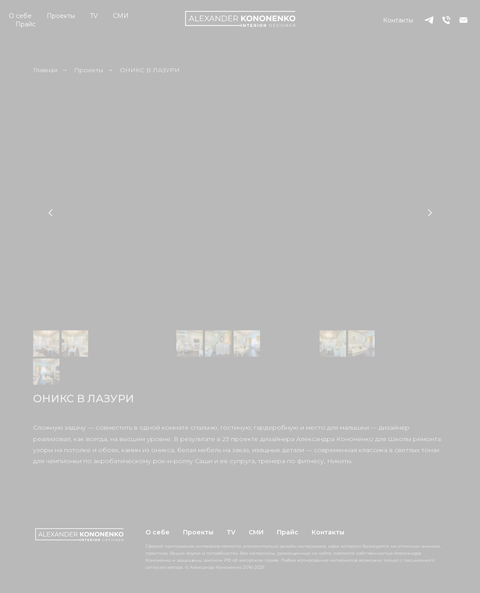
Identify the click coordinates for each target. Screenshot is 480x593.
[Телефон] (446, 20)
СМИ (121, 16)
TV (94, 16)
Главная (45, 70)
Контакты (398, 20)
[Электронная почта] (463, 20)
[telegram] (429, 20)
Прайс (25, 24)
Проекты (61, 16)
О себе (20, 16)
